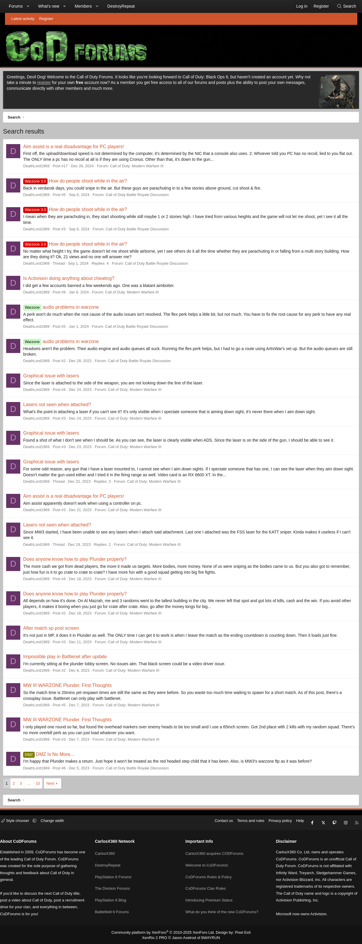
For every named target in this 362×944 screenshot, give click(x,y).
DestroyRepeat (125, 6)
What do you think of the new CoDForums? (222, 904)
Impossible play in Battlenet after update (71, 658)
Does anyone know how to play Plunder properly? (81, 560)
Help (291, 824)
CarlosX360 (109, 851)
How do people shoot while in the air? (81, 182)
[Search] (341, 6)
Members (88, 6)
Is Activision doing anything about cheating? (75, 279)
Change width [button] (61, 824)
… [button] (35, 785)
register (57, 84)
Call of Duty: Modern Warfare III (143, 167)
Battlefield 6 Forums (117, 904)
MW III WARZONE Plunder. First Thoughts (74, 686)
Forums (21, 6)
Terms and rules (241, 824)
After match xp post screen (57, 629)
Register (46, 18)
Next (57, 785)
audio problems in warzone (67, 308)
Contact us (215, 824)
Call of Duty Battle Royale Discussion (143, 196)
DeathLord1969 (43, 167)
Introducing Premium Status (209, 893)
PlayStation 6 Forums (118, 872)
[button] (32, 6)
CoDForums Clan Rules (206, 883)
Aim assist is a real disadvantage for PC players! (80, 148)
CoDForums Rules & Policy (209, 872)
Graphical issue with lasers (57, 377)
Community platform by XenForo (164, 932)
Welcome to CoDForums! (207, 861)
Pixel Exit (238, 932)
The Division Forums (117, 883)
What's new (53, 6)
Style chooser (25, 824)
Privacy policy (270, 824)
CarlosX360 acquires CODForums (214, 851)
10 (44, 785)
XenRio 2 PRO (156, 937)
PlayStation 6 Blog (115, 893)
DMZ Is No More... (55, 755)
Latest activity (23, 18)
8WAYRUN (208, 937)
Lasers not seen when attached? (63, 405)
